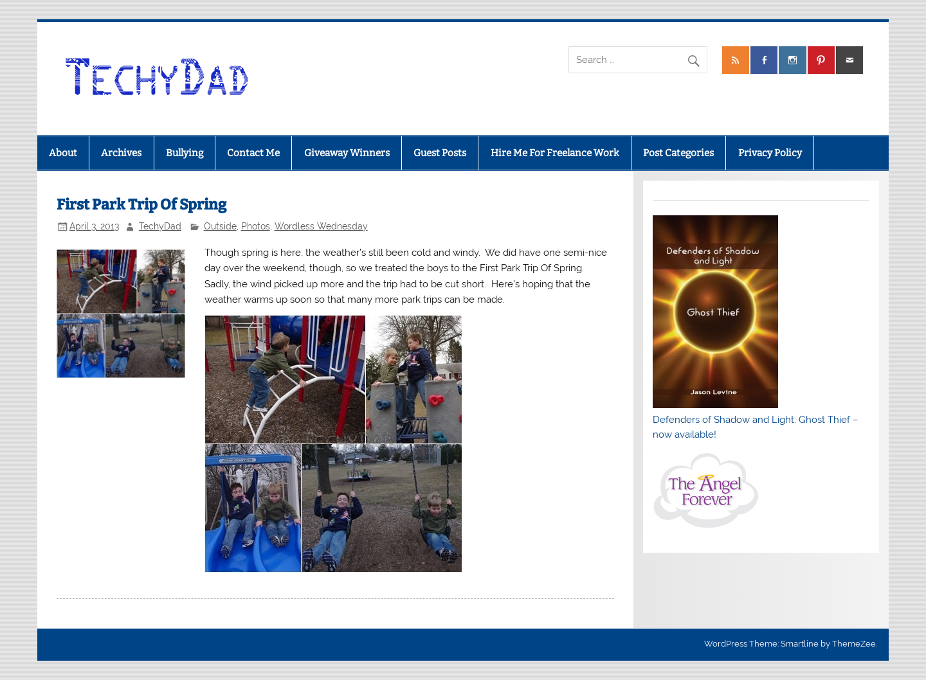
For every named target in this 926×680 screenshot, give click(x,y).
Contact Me (253, 153)
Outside (220, 226)
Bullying (184, 153)
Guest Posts (439, 153)
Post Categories (678, 153)
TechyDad (160, 226)
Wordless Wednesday (321, 226)
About (63, 153)
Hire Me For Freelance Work (555, 153)
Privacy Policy (770, 153)
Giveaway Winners (347, 153)
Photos (255, 226)
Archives (121, 153)
